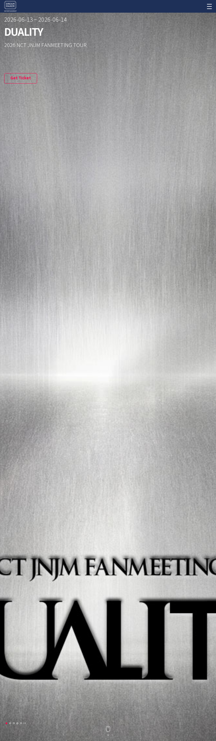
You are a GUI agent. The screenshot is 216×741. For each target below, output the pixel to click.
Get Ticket (20, 78)
